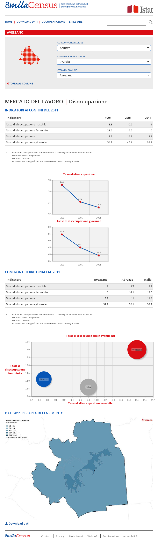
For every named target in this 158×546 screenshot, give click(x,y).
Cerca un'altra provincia (71, 56)
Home (9, 21)
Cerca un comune (67, 70)
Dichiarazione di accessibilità (120, 536)
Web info (92, 536)
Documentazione (53, 21)
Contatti (46, 536)
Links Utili (76, 21)
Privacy (60, 536)
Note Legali (76, 536)
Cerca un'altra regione (70, 42)
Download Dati (27, 21)
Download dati (17, 523)
